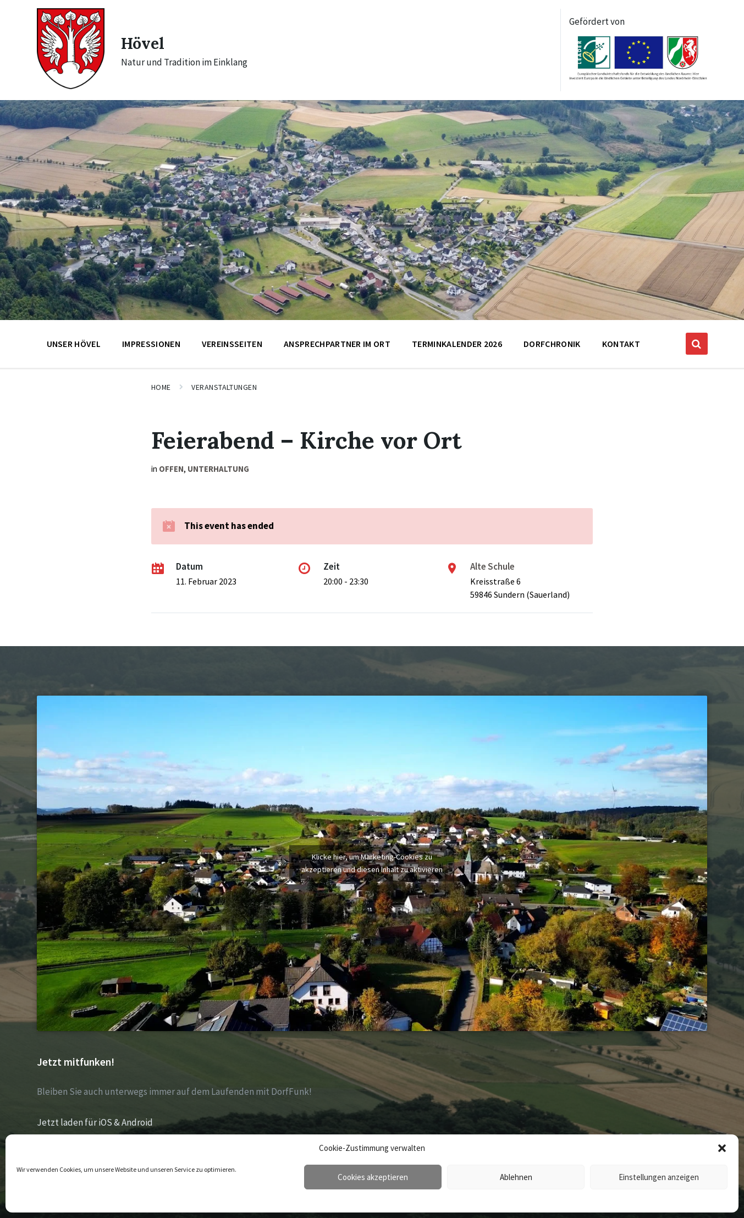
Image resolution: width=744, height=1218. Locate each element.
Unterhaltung (218, 469)
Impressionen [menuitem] (151, 343)
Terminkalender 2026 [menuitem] (457, 343)
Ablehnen (516, 1177)
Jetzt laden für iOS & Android (95, 1122)
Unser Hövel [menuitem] (74, 343)
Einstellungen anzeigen (659, 1177)
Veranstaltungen (224, 387)
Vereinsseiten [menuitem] (232, 343)
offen (171, 469)
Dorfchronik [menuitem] (552, 343)
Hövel (144, 42)
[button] (722, 1148)
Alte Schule (492, 566)
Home (161, 387)
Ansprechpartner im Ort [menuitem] (337, 343)
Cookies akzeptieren (373, 1177)
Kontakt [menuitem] (621, 343)
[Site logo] (70, 86)
